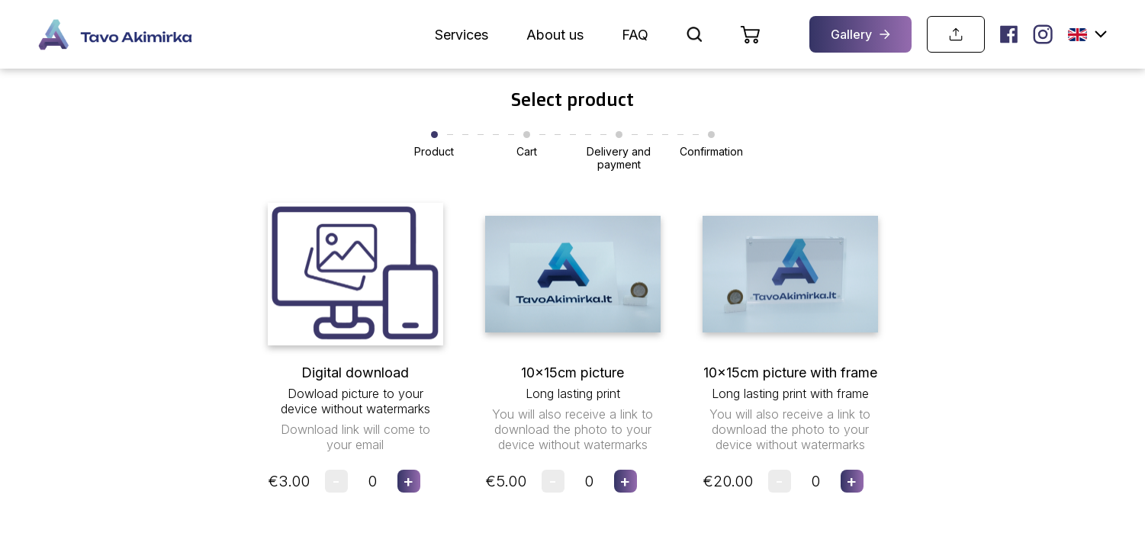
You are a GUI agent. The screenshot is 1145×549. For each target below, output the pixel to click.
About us (555, 35)
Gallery (860, 34)
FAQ (635, 35)
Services (461, 35)
